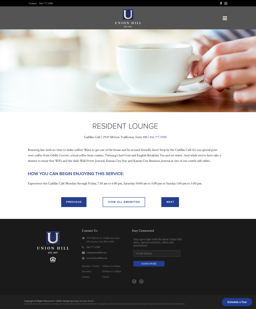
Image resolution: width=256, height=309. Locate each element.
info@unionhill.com (96, 252)
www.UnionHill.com (96, 258)
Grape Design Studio (83, 301)
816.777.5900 (158, 137)
